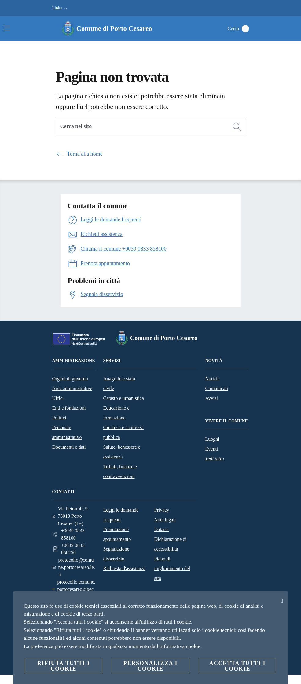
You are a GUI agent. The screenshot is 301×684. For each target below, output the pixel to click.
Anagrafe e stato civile (119, 383)
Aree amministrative (72, 388)
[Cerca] (245, 28)
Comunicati (216, 388)
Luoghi (212, 439)
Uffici (58, 398)
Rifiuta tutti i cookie (63, 666)
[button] (60, 8)
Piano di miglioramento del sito (172, 568)
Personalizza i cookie (150, 666)
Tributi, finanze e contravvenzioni (120, 471)
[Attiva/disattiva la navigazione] (6, 28)
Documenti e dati (69, 447)
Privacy (161, 509)
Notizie (212, 378)
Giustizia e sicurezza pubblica (123, 432)
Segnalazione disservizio (116, 553)
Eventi (211, 448)
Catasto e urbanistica (123, 398)
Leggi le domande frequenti (121, 514)
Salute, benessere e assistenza (121, 451)
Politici (59, 417)
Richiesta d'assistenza (124, 568)
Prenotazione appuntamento (117, 534)
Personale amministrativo (67, 432)
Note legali (165, 519)
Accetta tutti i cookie (237, 666)
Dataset (161, 529)
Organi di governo (70, 378)
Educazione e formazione (116, 412)
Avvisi (211, 398)
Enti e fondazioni (69, 408)
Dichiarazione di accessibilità (170, 544)
